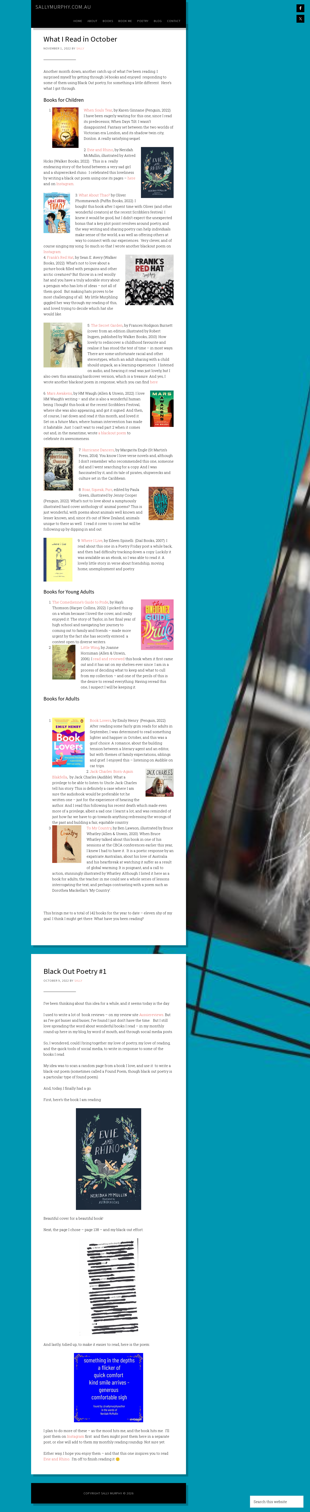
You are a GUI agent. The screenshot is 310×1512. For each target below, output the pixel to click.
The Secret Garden (107, 325)
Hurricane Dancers (98, 450)
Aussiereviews (151, 1014)
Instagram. (52, 251)
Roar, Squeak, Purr (97, 489)
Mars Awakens (59, 393)
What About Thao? (94, 195)
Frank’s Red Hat (60, 257)
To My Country (99, 827)
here (131, 178)
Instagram (65, 183)
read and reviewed (109, 658)
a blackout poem (112, 433)
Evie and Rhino (100, 149)
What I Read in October (81, 39)
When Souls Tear (98, 110)
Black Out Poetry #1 (76, 971)
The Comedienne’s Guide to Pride (80, 602)
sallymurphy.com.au (63, 6)
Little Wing (90, 647)
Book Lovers (100, 720)
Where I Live (91, 540)
